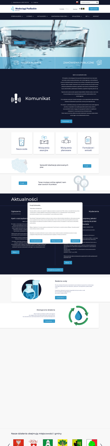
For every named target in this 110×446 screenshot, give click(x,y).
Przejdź (86, 166)
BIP (87, 16)
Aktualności (41, 16)
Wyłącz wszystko (56, 241)
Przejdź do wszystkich (54, 270)
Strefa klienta (16, 16)
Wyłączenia (76, 16)
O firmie (29, 16)
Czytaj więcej (19, 42)
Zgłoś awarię (93, 8)
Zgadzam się (75, 241)
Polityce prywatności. (62, 234)
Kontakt (96, 16)
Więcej (14, 252)
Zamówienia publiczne (59, 16)
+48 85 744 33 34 (21, 2)
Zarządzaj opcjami (36, 241)
